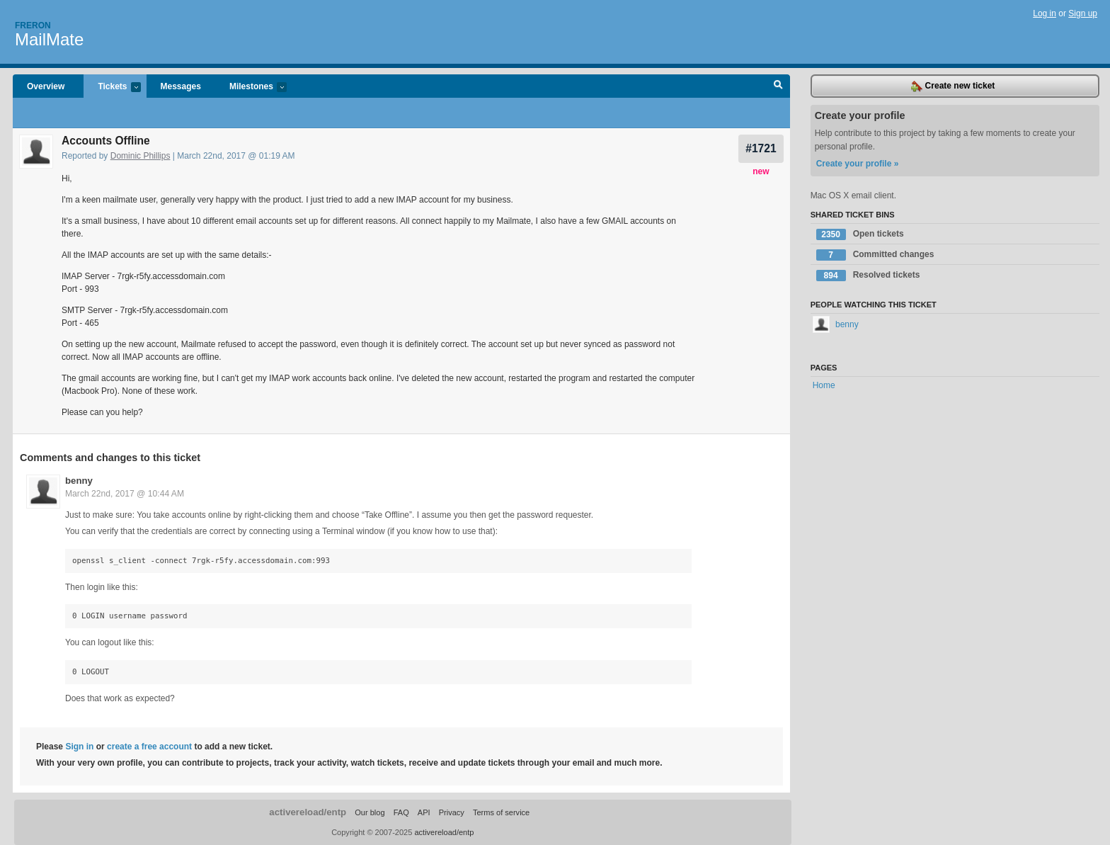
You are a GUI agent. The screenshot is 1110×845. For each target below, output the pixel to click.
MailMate (49, 39)
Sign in (79, 747)
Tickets (112, 87)
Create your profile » (857, 164)
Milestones (251, 87)
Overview (45, 86)
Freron (33, 25)
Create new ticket (953, 86)
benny (79, 480)
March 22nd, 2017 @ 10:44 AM (124, 494)
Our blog (369, 812)
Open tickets (860, 234)
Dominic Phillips (140, 156)
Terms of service (501, 812)
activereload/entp (307, 812)
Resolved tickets (868, 275)
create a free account (149, 747)
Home (824, 385)
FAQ (401, 812)
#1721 (760, 148)
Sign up (1082, 13)
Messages (181, 86)
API (424, 812)
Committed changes (875, 255)
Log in (1044, 13)
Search (778, 86)
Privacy (451, 812)
